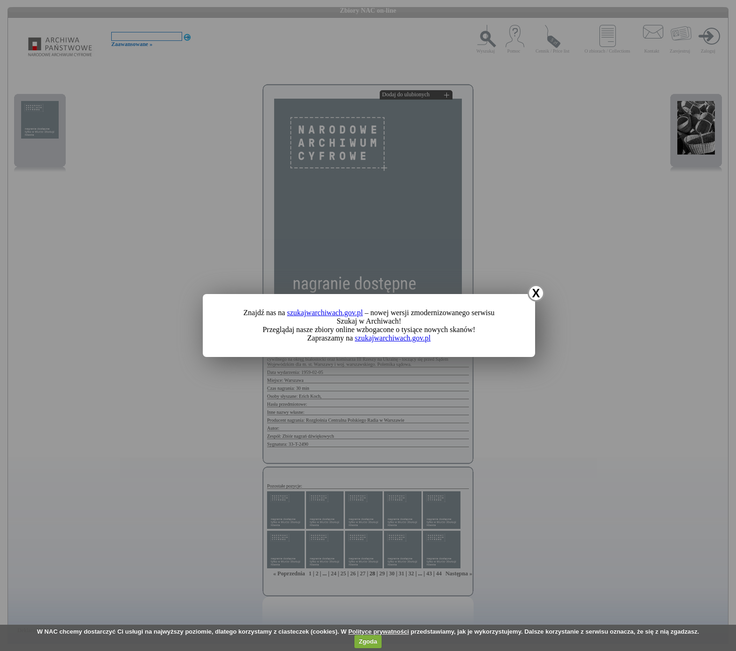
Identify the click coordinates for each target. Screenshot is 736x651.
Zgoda (368, 641)
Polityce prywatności (378, 631)
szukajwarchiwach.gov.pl (325, 313)
